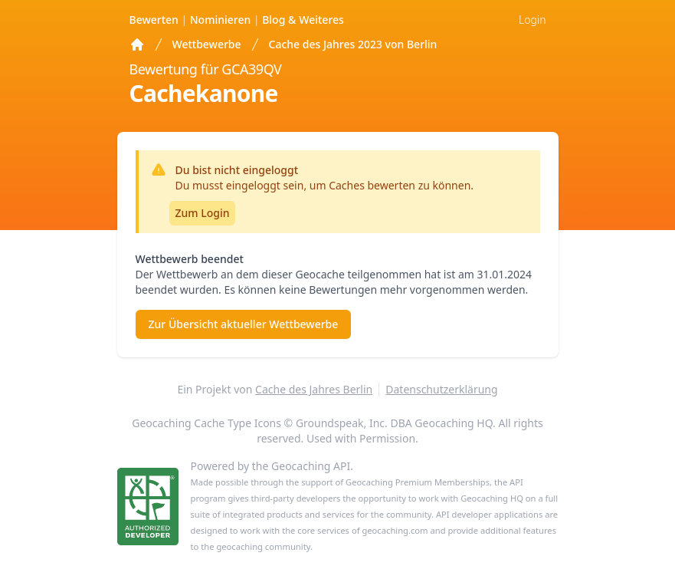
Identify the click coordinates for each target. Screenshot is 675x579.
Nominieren (222, 19)
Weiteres (303, 19)
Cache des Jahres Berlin (313, 389)
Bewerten (155, 19)
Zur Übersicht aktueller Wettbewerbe (244, 324)
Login (532, 19)
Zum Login (202, 213)
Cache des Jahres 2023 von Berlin (353, 44)
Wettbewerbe (206, 44)
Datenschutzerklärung (441, 389)
